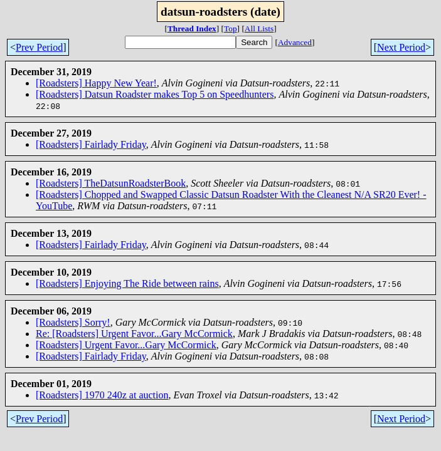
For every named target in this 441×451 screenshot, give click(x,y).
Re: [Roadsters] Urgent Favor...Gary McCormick (134, 333)
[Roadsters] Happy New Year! (96, 83)
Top (230, 28)
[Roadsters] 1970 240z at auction (102, 395)
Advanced (295, 42)
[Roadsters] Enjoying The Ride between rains (127, 283)
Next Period (401, 47)
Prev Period (39, 47)
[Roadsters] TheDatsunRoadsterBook (111, 183)
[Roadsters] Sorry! (73, 322)
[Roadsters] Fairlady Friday (91, 144)
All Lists (259, 28)
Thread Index (191, 28)
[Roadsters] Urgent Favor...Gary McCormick (126, 345)
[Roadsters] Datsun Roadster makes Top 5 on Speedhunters (155, 94)
